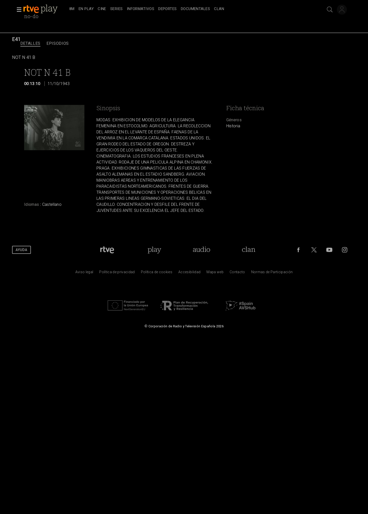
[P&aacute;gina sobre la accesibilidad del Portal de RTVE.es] (189, 273)
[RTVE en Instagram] (345, 250)
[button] (17, 9)
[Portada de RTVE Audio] (201, 250)
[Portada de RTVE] (107, 250)
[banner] (45, 9)
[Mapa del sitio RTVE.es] (215, 273)
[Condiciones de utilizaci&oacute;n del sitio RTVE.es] (84, 273)
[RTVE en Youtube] (329, 250)
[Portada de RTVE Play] (154, 250)
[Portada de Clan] (248, 250)
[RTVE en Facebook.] (298, 250)
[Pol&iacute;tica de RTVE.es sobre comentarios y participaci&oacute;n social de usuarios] (272, 273)
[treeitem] (72, 9)
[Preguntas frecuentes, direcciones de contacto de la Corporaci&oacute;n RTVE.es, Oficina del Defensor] (237, 273)
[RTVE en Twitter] (314, 250)
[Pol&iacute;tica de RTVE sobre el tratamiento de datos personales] (117, 273)
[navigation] (189, 9)
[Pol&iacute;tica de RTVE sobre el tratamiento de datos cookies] (156, 273)
